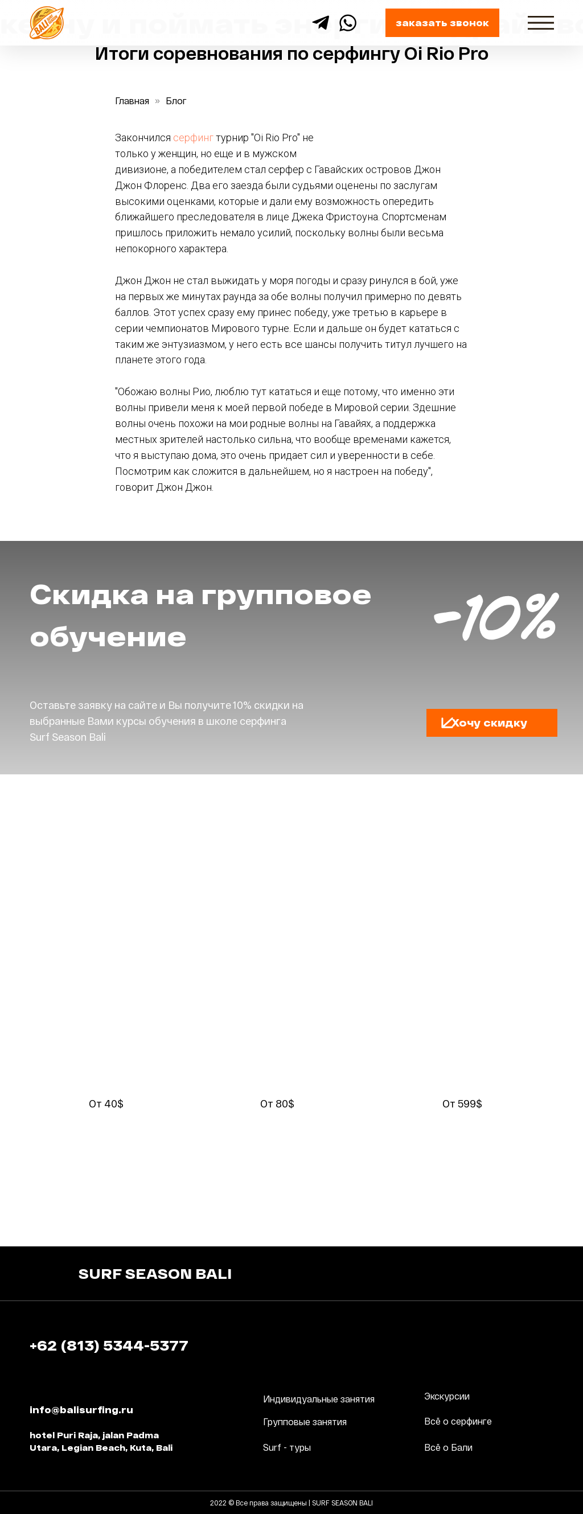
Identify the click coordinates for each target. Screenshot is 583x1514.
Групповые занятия (305, 1421)
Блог (176, 100)
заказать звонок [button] (442, 22)
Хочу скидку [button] (489, 722)
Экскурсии (447, 1395)
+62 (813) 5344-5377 (109, 1345)
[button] (447, 722)
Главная (132, 100)
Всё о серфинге (458, 1420)
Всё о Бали (448, 1447)
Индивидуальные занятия (319, 1398)
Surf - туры (287, 1447)
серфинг (193, 137)
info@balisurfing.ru (81, 1409)
